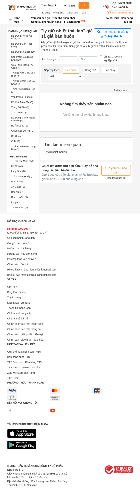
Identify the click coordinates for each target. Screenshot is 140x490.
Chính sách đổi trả (17, 264)
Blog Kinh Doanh (16, 292)
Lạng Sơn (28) (18, 171)
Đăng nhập (125, 2)
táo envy (45, 12)
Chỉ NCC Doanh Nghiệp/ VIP (112, 58)
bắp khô (86, 12)
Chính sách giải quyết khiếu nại (25, 334)
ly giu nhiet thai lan (56, 152)
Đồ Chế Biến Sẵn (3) (22, 102)
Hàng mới (90, 70)
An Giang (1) (18, 186)
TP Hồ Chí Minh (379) (22, 161)
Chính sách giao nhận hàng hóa (25, 339)
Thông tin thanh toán (19, 308)
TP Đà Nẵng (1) (19, 207)
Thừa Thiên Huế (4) (21, 176)
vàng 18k (58, 12)
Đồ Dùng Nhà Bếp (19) (23, 51)
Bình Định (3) (18, 181)
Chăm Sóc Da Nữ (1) (22, 130)
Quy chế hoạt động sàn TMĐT (24, 351)
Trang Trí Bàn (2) (20, 107)
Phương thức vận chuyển (21, 259)
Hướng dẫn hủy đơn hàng (22, 253)
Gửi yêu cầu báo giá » (116, 170)
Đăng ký (123, 6)
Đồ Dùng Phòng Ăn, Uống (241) (21, 37)
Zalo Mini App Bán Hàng (21, 372)
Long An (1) (17, 202)
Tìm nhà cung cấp (112, 34)
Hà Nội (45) (17, 166)
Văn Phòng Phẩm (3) (22, 97)
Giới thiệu (12, 286)
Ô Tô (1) (15, 141)
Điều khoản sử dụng (18, 302)
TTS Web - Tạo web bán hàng (24, 367)
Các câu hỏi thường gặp (21, 237)
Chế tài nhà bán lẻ (17, 318)
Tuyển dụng (14, 297)
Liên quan (71, 70)
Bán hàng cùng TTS (120, 13)
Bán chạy (110, 70)
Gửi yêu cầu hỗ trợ (18, 243)
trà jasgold (73, 12)
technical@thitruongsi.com (41, 274)
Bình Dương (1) (19, 197)
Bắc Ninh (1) (17, 192)
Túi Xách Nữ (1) (19, 112)
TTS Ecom (13, 378)
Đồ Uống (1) (17, 136)
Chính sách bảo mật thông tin (24, 329)
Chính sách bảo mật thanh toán (25, 323)
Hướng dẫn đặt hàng (19, 248)
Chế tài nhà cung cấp (19, 313)
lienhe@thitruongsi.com (43, 269)
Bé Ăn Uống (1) (19, 125)
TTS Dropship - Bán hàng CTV (24, 362)
